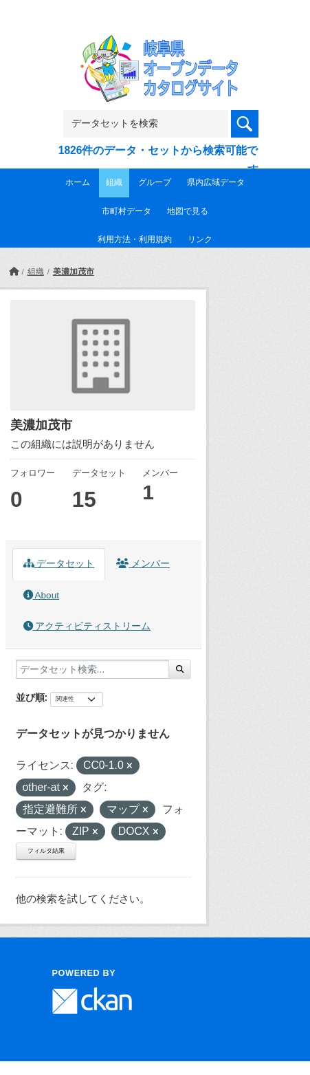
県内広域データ (216, 182)
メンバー (143, 563)
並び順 (30, 697)
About (41, 595)
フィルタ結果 (46, 850)
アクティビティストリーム (87, 626)
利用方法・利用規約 (135, 239)
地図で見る (187, 211)
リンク (200, 239)
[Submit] (179, 669)
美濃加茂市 (73, 271)
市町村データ (126, 211)
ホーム (77, 182)
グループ (154, 182)
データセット (59, 563)
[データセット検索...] (92, 669)
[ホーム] (14, 271)
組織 (114, 182)
